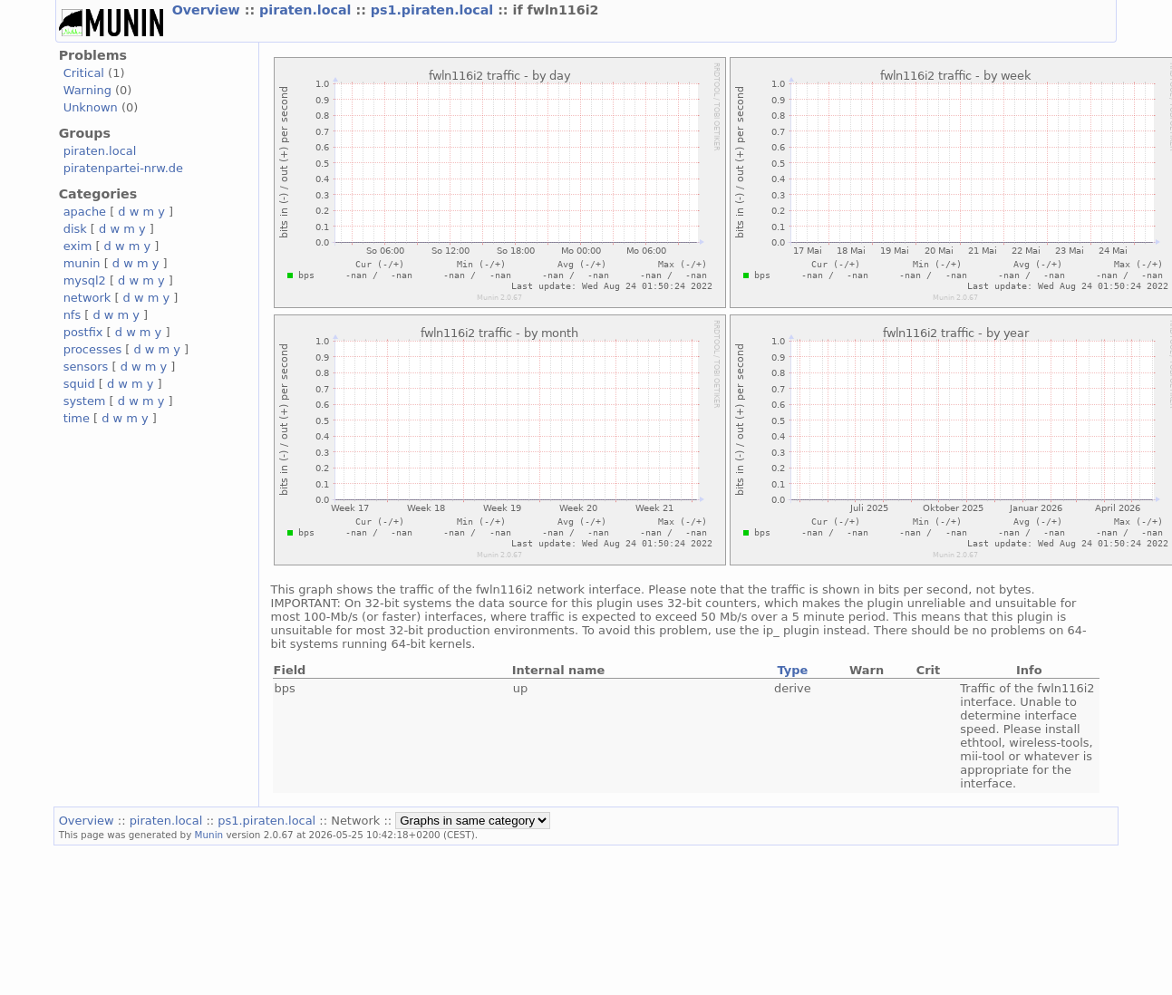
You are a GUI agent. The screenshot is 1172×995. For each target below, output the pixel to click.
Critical (83, 73)
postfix (83, 332)
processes (92, 349)
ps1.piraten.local (434, 10)
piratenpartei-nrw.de (123, 168)
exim (77, 246)
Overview (208, 10)
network (87, 297)
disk (75, 229)
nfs (72, 315)
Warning (87, 90)
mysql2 (84, 280)
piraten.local (307, 10)
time (76, 418)
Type (792, 670)
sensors (86, 366)
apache (84, 211)
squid (79, 384)
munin (82, 263)
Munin (209, 834)
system (84, 401)
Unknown (90, 107)
